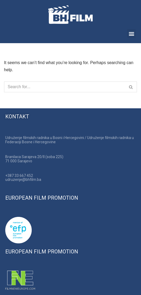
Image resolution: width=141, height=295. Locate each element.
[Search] (64, 86)
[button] (131, 33)
